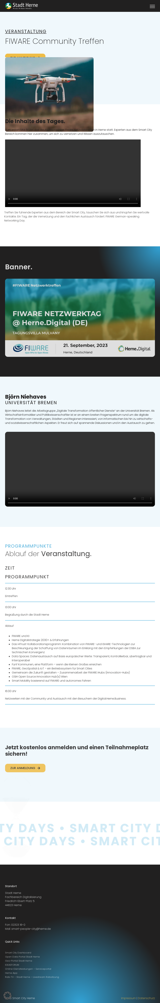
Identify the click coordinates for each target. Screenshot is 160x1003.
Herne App (11, 973)
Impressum (128, 998)
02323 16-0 (18, 925)
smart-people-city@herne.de (31, 929)
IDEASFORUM (12, 964)
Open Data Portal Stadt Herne (22, 956)
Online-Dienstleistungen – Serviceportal (28, 969)
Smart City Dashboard (18, 952)
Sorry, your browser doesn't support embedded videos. (73, 173)
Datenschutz (146, 998)
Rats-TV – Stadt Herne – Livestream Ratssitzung (32, 977)
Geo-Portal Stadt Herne (18, 960)
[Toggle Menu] (152, 6)
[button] (7, 995)
